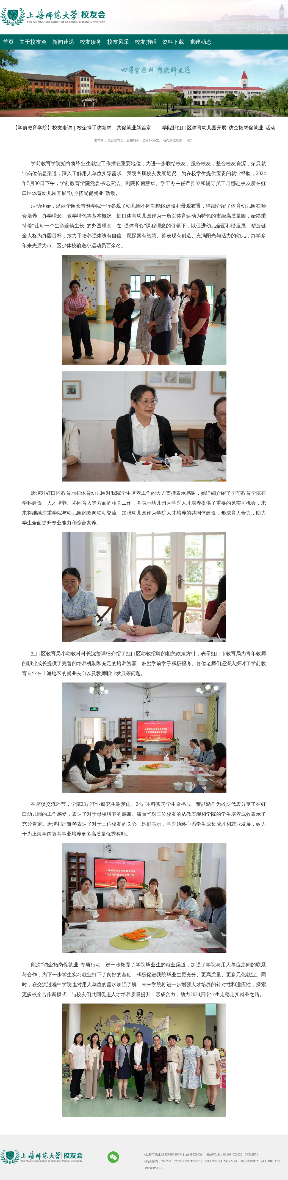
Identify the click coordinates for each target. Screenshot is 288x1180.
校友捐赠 (146, 42)
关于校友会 (33, 42)
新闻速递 (63, 42)
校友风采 (118, 42)
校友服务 (91, 42)
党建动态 (201, 42)
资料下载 (173, 42)
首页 (8, 42)
